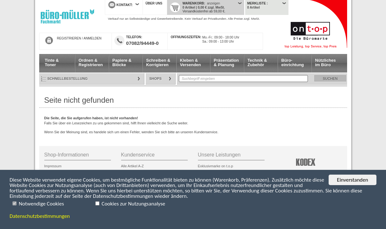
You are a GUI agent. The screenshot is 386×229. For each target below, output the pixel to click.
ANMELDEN (92, 38)
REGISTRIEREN (69, 38)
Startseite (67, 16)
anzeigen (213, 3)
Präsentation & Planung (226, 62)
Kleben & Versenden (190, 62)
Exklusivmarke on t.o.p (215, 166)
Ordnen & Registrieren (91, 62)
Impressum (53, 166)
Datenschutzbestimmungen (40, 216)
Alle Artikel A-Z (132, 166)
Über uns (154, 3)
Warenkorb (193, 3)
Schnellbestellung (67, 78)
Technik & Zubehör (257, 62)
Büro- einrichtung (292, 62)
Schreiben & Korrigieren (158, 62)
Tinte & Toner (52, 62)
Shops (155, 78)
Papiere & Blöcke (122, 62)
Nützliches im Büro (325, 62)
